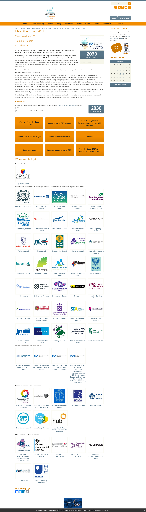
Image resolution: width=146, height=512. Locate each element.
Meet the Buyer (36, 28)
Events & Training (25, 28)
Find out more (90, 510)
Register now (124, 18)
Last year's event (69, 28)
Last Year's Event (46, 28)
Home (16, 28)
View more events (120, 84)
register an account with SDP (67, 105)
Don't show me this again (101, 510)
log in (121, 38)
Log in (114, 18)
